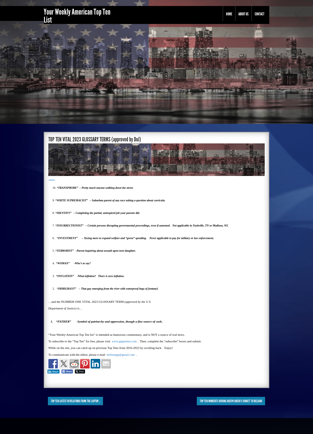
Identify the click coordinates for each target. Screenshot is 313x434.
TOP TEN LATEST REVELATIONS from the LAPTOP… (75, 401)
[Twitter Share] (80, 371)
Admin (51, 180)
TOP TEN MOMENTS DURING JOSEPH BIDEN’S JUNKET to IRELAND (231, 401)
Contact (259, 14)
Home (229, 14)
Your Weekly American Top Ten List (77, 16)
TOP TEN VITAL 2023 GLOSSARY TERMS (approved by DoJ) (94, 139)
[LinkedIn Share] (53, 371)
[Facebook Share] (67, 371)
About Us (243, 14)
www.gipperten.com (124, 341)
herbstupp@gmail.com (121, 354)
